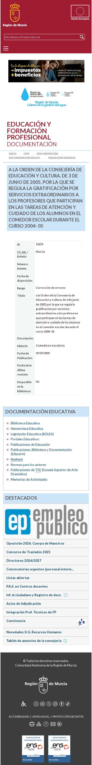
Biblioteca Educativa (25, 423)
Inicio (12, 153)
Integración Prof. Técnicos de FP (31, 612)
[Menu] (5, 48)
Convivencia (15, 621)
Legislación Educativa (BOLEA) (32, 434)
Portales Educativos (25, 439)
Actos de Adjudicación (23, 604)
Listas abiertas (17, 578)
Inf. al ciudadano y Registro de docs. (37, 595)
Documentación (47, 153)
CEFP (26, 153)
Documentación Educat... (25, 158)
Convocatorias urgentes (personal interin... (40, 569)
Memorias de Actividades (29, 479)
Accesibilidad (19, 716)
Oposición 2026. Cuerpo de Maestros (35, 543)
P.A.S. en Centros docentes (27, 586)
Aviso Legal (41, 716)
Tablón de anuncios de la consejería (37, 641)
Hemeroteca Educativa (27, 429)
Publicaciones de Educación (30, 445)
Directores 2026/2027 (23, 561)
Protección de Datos (68, 716)
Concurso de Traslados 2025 (28, 552)
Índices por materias (61, 158)
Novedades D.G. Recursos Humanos (34, 632)
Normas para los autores (28, 465)
